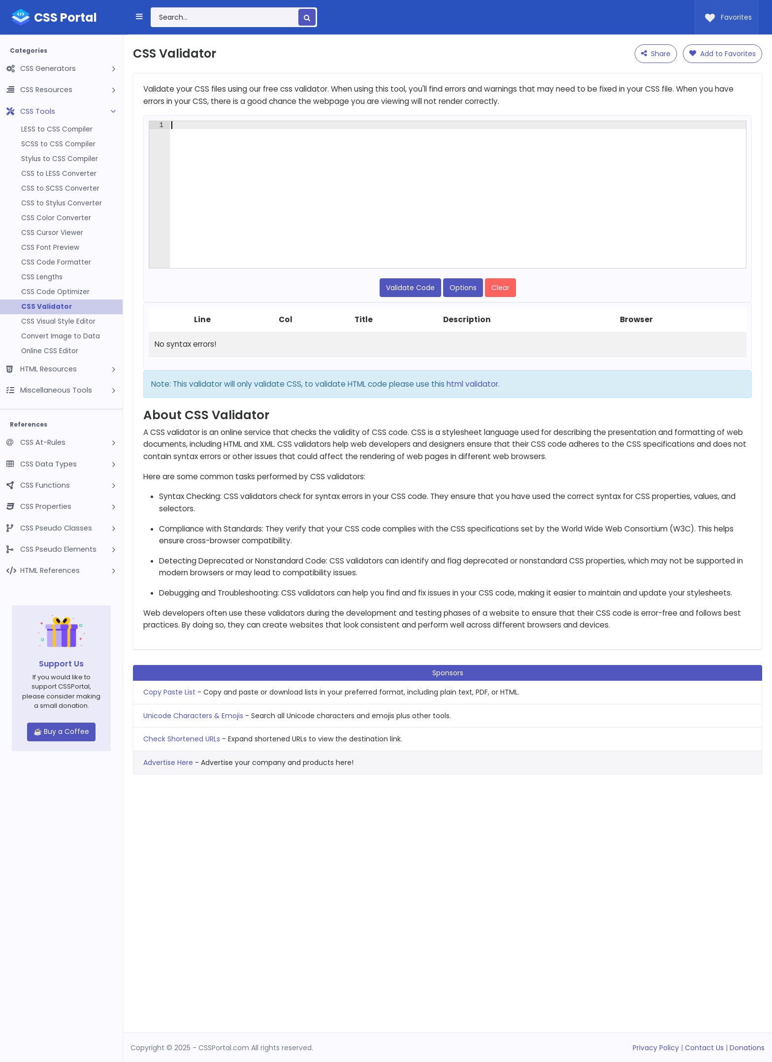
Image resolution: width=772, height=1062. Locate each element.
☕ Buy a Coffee (61, 731)
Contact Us (704, 1048)
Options (463, 340)
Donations (747, 1048)
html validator (472, 436)
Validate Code (410, 340)
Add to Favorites (722, 54)
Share (656, 54)
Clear (500, 340)
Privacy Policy (656, 1048)
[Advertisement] (447, 137)
